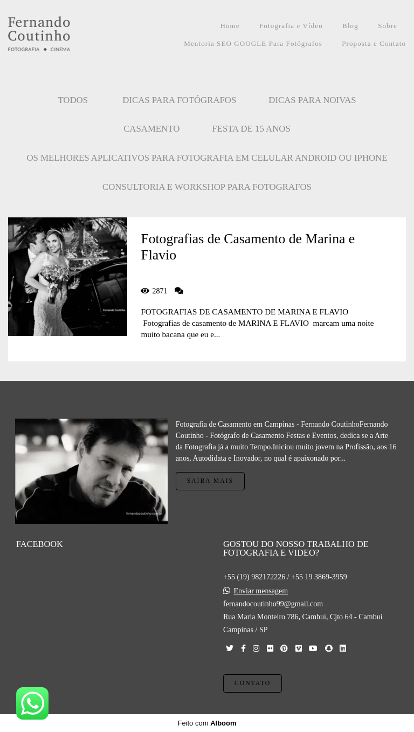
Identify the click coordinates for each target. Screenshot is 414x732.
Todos (73, 100)
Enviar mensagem (261, 591)
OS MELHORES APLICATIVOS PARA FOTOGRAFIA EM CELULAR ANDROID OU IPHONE (207, 158)
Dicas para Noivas (312, 100)
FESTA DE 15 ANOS (251, 129)
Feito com (206, 723)
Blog (350, 26)
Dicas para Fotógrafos (179, 100)
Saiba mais (210, 480)
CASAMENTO (151, 129)
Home (229, 26)
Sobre (387, 26)
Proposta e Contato (374, 43)
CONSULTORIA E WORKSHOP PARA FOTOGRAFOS (207, 187)
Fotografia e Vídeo (291, 26)
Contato (252, 683)
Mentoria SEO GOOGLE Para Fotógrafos (253, 43)
